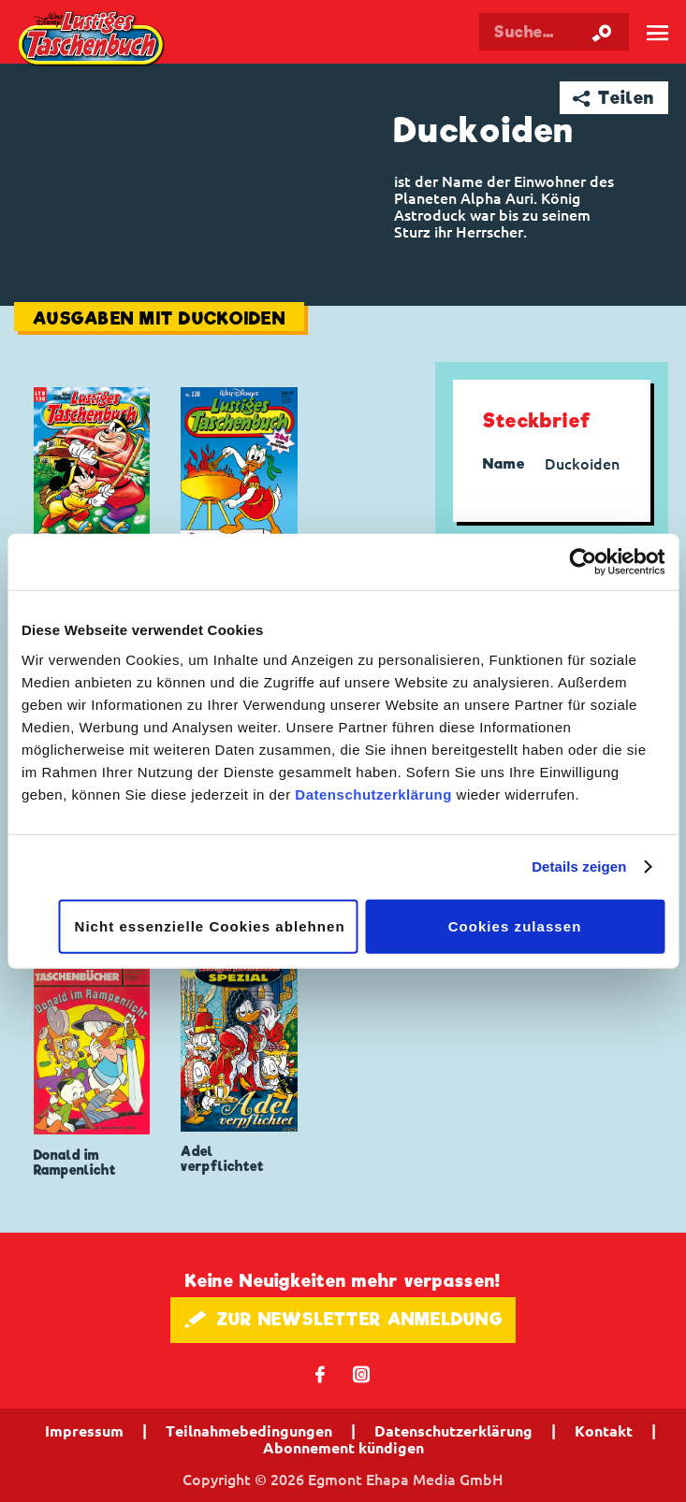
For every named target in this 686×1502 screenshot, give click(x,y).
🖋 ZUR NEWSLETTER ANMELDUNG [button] (343, 1319)
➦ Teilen (613, 98)
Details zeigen (579, 866)
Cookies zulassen (515, 925)
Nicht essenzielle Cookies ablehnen (210, 925)
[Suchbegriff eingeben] (553, 32)
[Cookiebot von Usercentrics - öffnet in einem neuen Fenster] (582, 562)
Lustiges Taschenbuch (92, 40)
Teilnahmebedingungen (249, 1431)
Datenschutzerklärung (373, 794)
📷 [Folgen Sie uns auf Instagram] (362, 1373)
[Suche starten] (602, 32)
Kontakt (604, 1431)
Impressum (84, 1431)
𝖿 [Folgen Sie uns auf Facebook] (320, 1373)
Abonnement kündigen (343, 1447)
